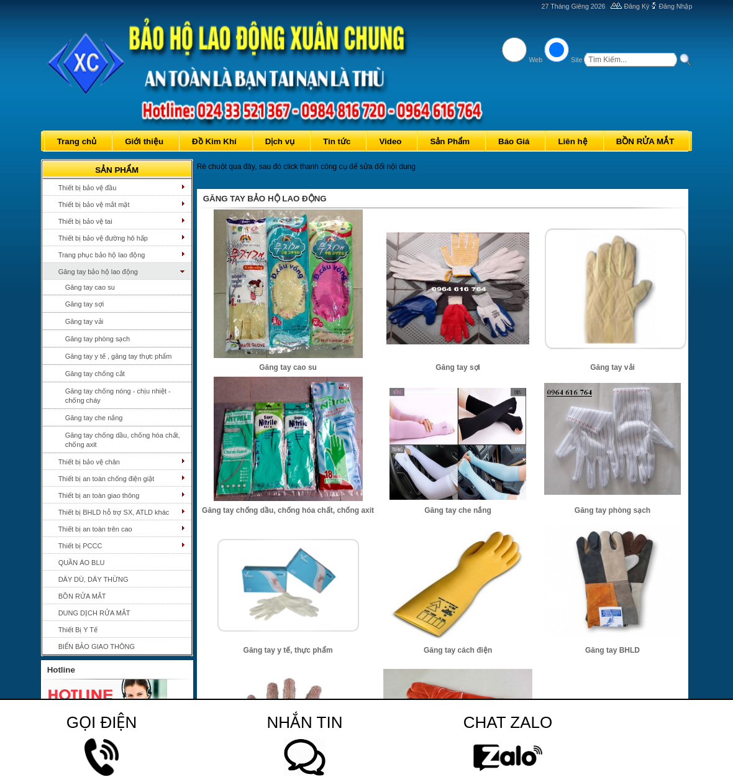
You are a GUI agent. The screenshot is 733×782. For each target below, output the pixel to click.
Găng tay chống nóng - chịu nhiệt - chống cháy (118, 395)
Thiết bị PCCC (80, 546)
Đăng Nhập (675, 6)
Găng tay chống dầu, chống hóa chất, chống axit (122, 439)
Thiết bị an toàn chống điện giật (106, 478)
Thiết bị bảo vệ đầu (87, 187)
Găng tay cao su (90, 287)
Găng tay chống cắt (95, 373)
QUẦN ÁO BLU (81, 562)
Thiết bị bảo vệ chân (89, 462)
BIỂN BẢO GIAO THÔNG (96, 646)
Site (576, 59)
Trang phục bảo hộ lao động (101, 255)
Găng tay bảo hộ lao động (98, 271)
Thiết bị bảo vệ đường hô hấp (103, 238)
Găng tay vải (84, 321)
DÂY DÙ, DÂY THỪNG (93, 579)
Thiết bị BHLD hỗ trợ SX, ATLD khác (114, 512)
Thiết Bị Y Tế (78, 629)
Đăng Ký (637, 6)
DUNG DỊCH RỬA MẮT (94, 613)
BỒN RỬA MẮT (82, 596)
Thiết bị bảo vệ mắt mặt (94, 204)
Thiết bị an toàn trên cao (95, 529)
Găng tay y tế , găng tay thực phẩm (118, 356)
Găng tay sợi (84, 304)
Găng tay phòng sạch (97, 339)
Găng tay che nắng (94, 417)
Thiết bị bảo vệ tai (85, 221)
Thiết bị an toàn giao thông (99, 495)
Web (535, 59)
